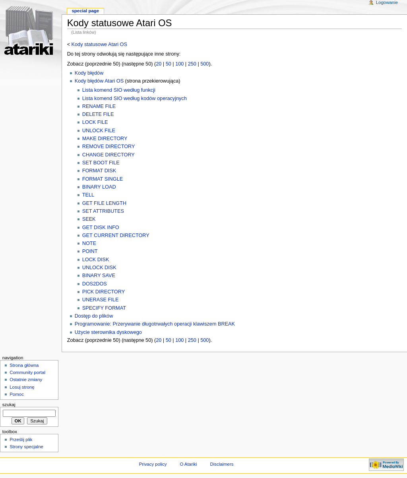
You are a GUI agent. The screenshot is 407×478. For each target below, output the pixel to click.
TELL (88, 195)
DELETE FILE (98, 114)
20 (158, 64)
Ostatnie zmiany (26, 379)
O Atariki (188, 464)
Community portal (27, 372)
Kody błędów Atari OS (99, 81)
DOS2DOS (94, 284)
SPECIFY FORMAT (104, 308)
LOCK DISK (95, 259)
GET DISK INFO (100, 227)
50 (168, 64)
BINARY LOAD (99, 187)
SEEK (89, 219)
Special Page (85, 10)
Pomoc (17, 394)
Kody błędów (89, 73)
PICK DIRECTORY (103, 292)
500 (204, 64)
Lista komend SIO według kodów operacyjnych (134, 98)
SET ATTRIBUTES (103, 211)
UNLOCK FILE (98, 130)
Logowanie (387, 2)
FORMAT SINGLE (102, 179)
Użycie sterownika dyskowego (108, 332)
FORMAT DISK (99, 170)
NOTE (89, 243)
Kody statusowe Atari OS (99, 44)
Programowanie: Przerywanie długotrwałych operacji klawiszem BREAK (155, 324)
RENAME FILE (99, 106)
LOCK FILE (95, 122)
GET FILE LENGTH (104, 203)
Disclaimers (221, 464)
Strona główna (24, 365)
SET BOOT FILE (101, 163)
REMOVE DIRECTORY (108, 146)
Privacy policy (153, 464)
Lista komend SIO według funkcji (118, 90)
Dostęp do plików (94, 316)
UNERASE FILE (100, 300)
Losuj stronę (22, 387)
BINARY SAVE (98, 275)
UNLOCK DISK (99, 267)
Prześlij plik (21, 439)
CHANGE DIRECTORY (108, 155)
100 (179, 64)
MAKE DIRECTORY (105, 138)
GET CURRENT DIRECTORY (115, 235)
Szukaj (9, 404)
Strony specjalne (26, 446)
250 (192, 64)
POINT (90, 251)
